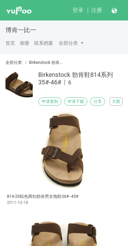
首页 (10, 43)
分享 (98, 101)
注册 (96, 10)
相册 (24, 43)
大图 (116, 101)
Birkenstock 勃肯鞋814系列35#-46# (47, 62)
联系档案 (43, 43)
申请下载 (76, 101)
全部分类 (68, 43)
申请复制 (50, 101)
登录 (77, 10)
